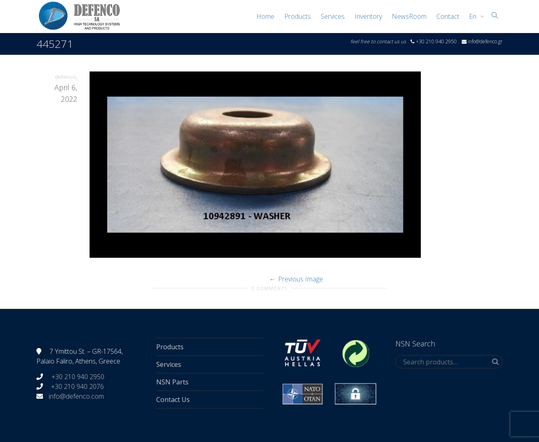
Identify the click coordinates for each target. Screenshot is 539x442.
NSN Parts (172, 381)
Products (297, 16)
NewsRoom (409, 16)
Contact (447, 16)
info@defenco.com (76, 396)
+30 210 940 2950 (77, 376)
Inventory (368, 16)
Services (333, 16)
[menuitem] (474, 16)
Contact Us (173, 399)
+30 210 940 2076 (77, 386)
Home (265, 16)
